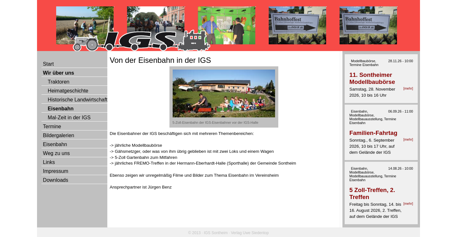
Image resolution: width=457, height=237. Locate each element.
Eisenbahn (61, 108)
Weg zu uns (56, 153)
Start (48, 64)
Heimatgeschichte (68, 90)
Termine (52, 126)
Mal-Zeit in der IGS (69, 117)
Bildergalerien (58, 135)
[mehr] (408, 88)
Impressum (55, 171)
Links (49, 162)
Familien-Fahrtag (373, 133)
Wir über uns (58, 73)
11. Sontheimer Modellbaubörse (372, 78)
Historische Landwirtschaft (78, 99)
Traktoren (59, 82)
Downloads (55, 180)
